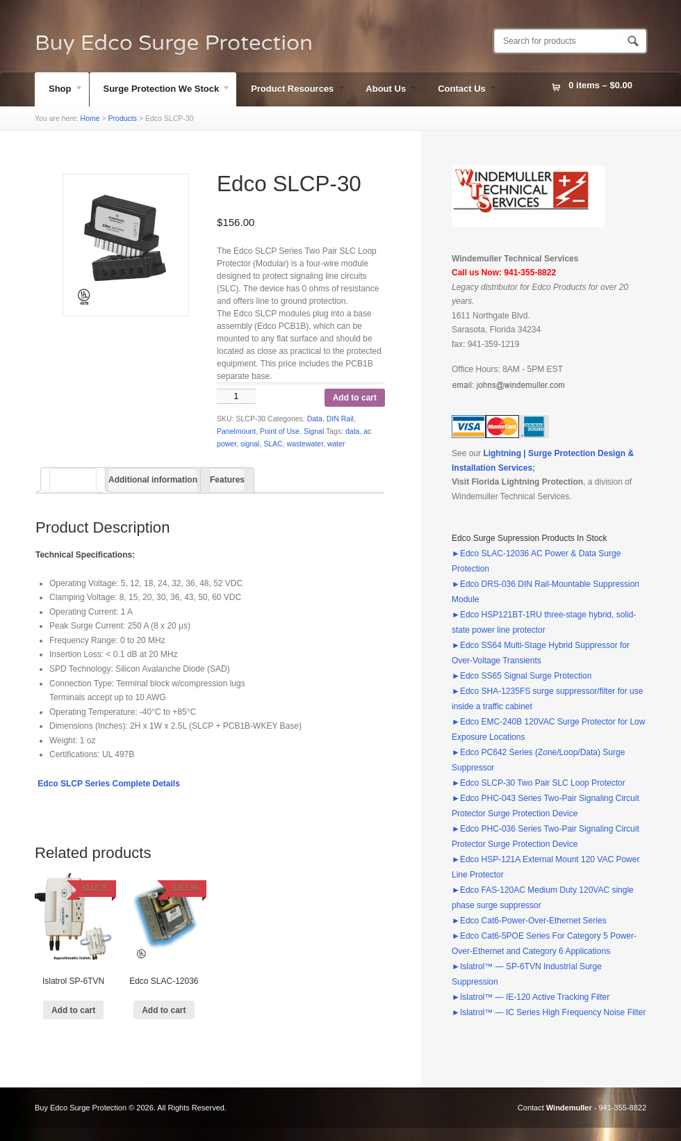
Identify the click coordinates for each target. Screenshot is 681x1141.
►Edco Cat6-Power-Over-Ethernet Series (529, 920)
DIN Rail (340, 418)
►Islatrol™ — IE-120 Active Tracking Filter (530, 997)
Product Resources (291, 90)
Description (73, 480)
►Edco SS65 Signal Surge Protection (521, 676)
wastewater (305, 443)
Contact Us (461, 90)
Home (90, 118)
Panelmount (236, 431)
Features (227, 480)
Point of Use (280, 431)
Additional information (152, 480)
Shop (59, 90)
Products (122, 118)
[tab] (73, 479)
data (352, 431)
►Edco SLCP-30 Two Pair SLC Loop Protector (538, 783)
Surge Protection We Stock (160, 90)
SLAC (272, 443)
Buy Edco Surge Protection (174, 43)
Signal (314, 431)
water (336, 443)
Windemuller (569, 1107)
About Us (385, 90)
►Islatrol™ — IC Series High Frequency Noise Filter (549, 1012)
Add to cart (355, 398)
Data (314, 418)
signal (249, 443)
